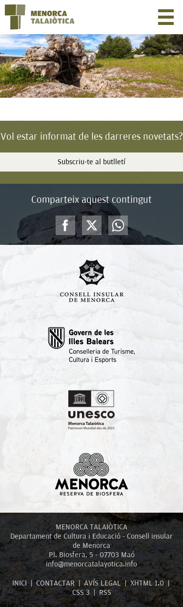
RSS (105, 592)
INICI (19, 583)
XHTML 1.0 (147, 583)
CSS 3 (81, 592)
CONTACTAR (55, 583)
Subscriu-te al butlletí (91, 162)
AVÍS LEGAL (102, 583)
